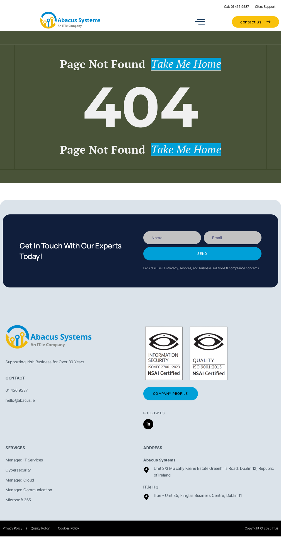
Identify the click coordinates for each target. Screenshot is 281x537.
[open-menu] (200, 22)
